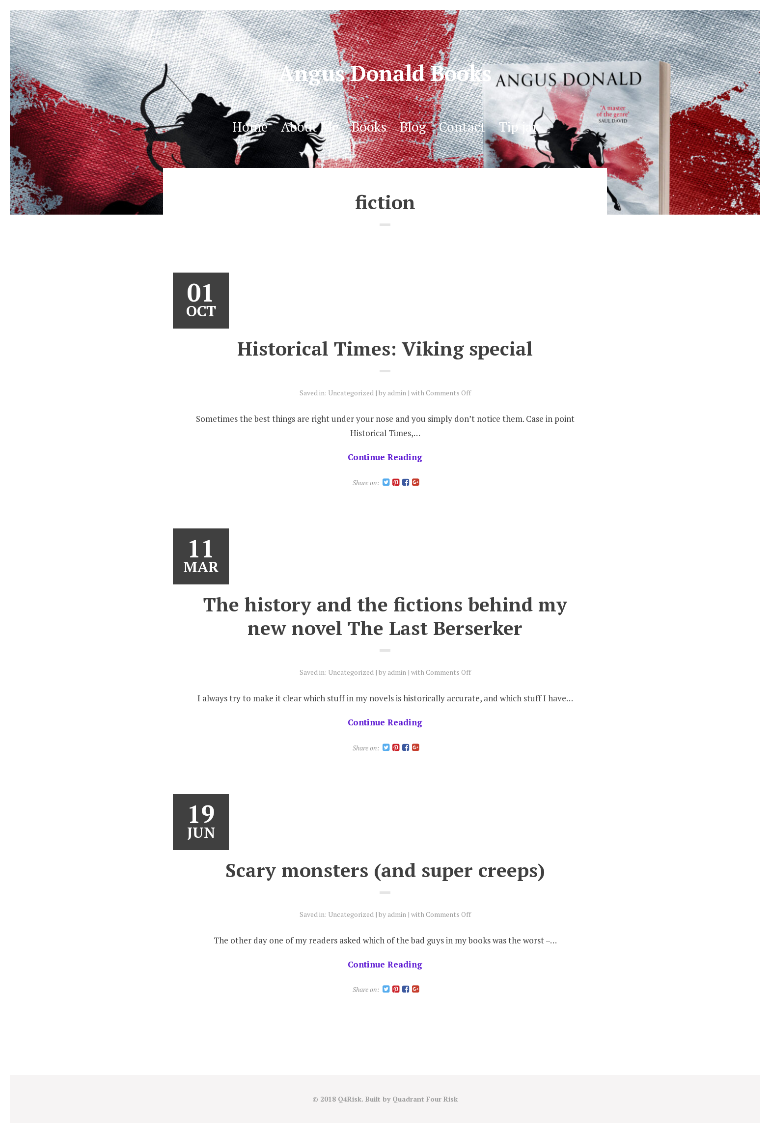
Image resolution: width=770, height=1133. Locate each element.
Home (250, 127)
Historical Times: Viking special (385, 348)
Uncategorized (351, 392)
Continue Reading (385, 457)
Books (369, 127)
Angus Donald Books (385, 72)
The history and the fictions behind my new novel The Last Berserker (385, 615)
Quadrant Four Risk (425, 1099)
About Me (309, 127)
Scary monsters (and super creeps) (385, 870)
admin (396, 392)
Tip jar (518, 127)
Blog (413, 127)
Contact (462, 127)
